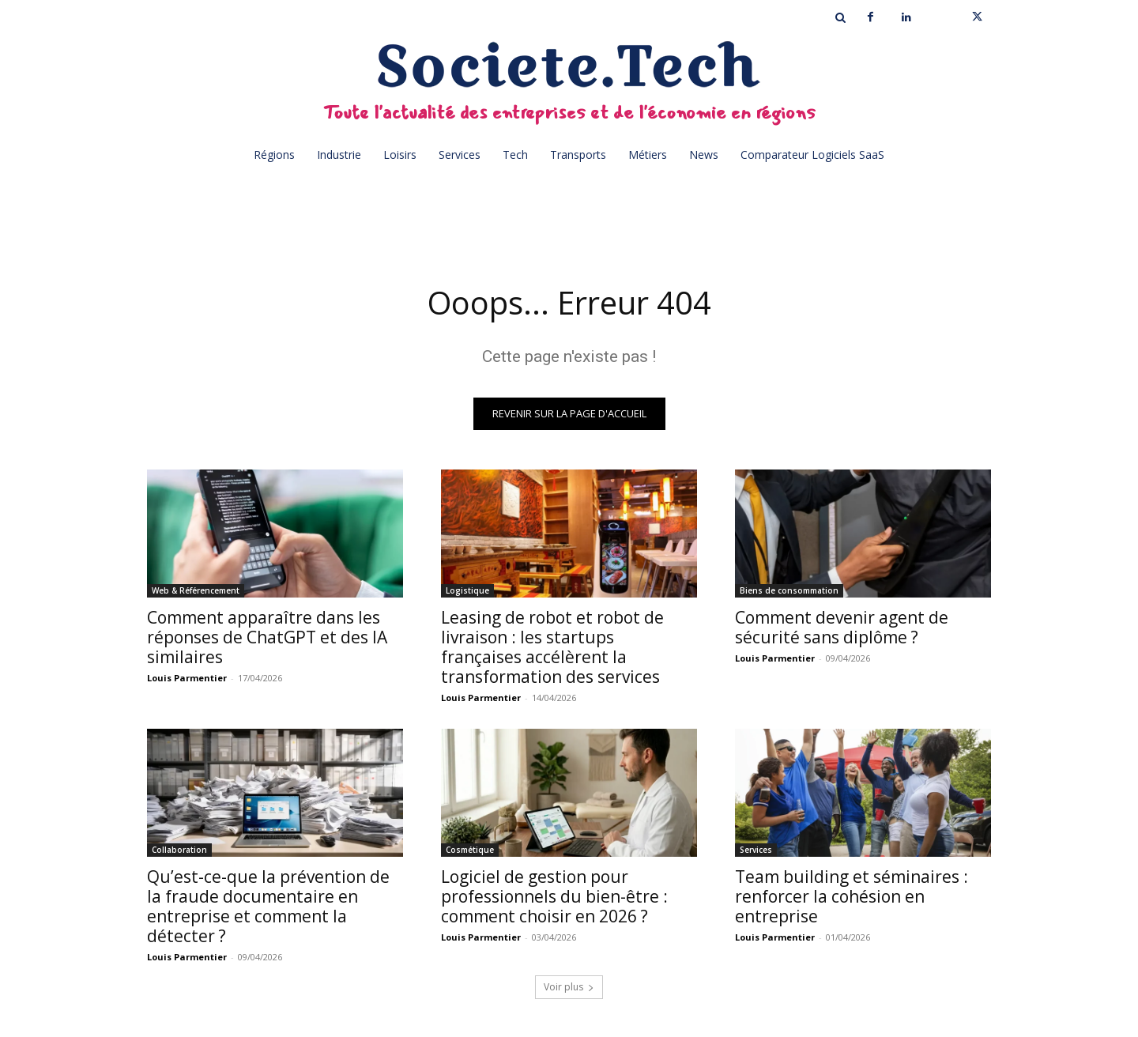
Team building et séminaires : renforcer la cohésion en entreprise (851, 896)
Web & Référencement (195, 590)
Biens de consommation (789, 590)
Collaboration (179, 849)
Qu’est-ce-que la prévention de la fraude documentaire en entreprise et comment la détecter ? (268, 906)
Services (756, 849)
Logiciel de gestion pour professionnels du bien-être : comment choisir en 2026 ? (554, 896)
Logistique (467, 590)
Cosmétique (470, 849)
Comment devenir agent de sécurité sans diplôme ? (841, 627)
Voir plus (569, 987)
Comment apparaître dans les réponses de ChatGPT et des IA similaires (267, 637)
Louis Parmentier (187, 678)
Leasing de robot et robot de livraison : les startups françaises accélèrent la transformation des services (552, 647)
